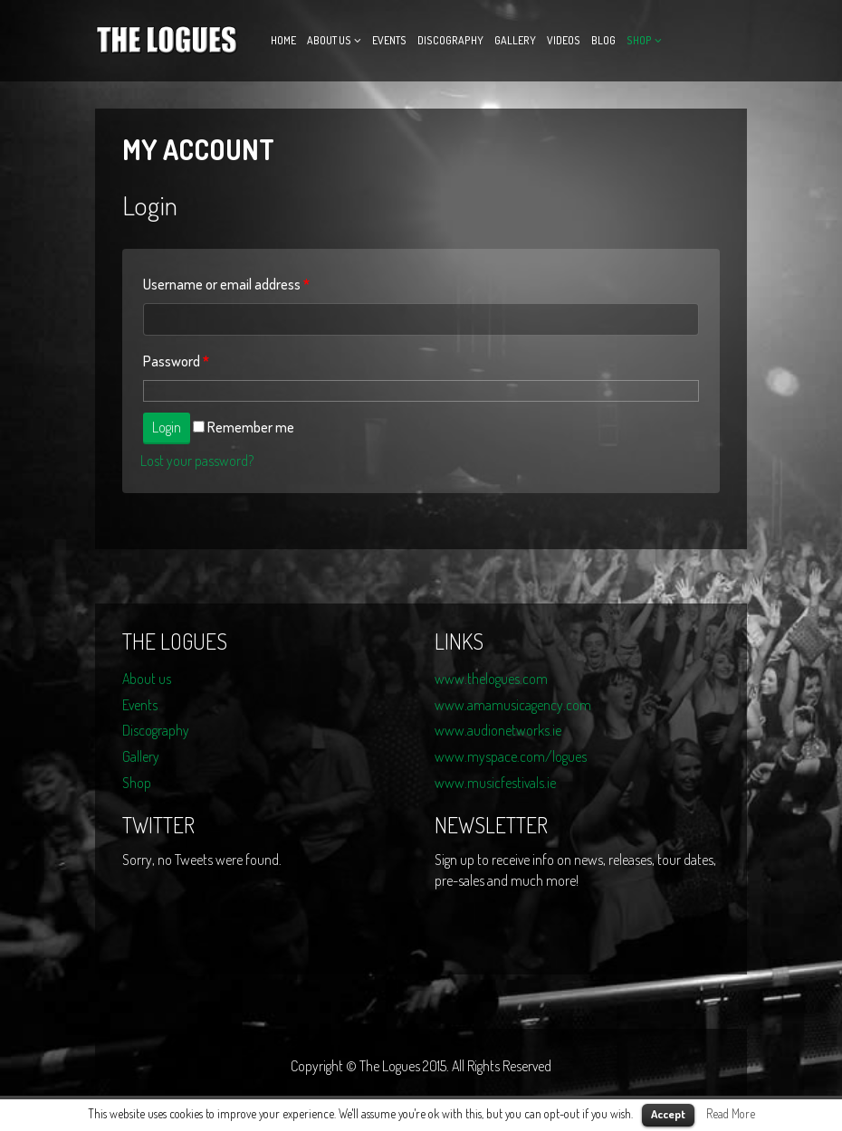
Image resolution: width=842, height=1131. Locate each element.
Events (389, 40)
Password (176, 361)
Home (283, 40)
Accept (668, 1114)
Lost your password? (197, 460)
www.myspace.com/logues (511, 756)
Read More (730, 1113)
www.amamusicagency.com (513, 705)
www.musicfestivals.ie (495, 783)
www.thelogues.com (491, 679)
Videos (563, 40)
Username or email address (226, 284)
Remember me (243, 427)
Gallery (515, 40)
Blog (603, 40)
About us (329, 40)
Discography (450, 40)
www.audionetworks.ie (498, 730)
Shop (639, 40)
